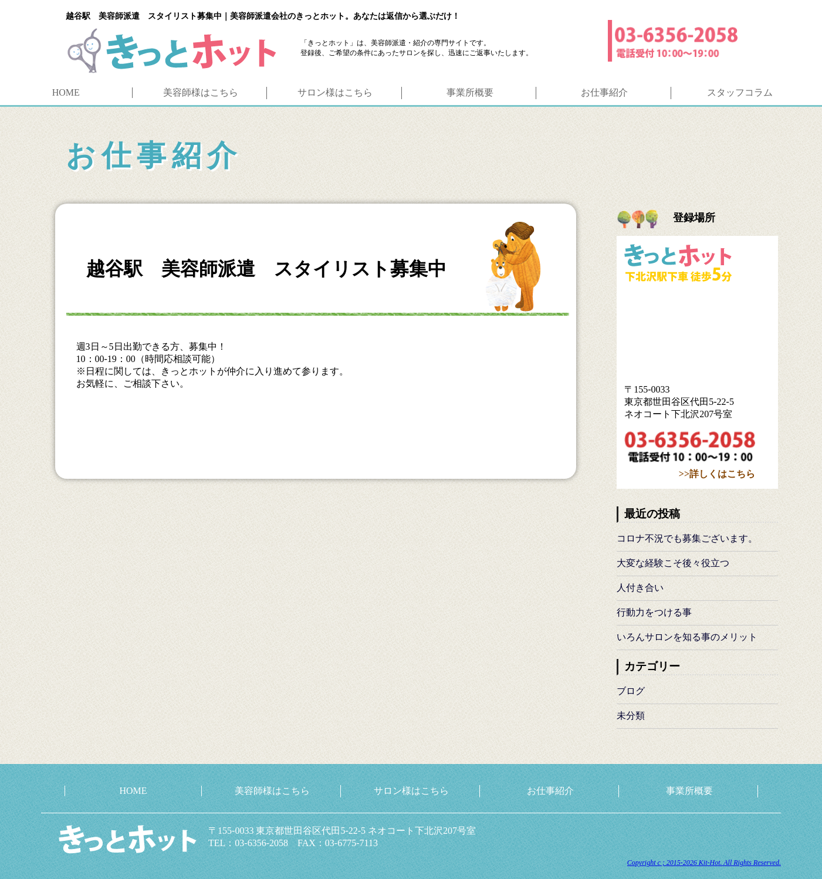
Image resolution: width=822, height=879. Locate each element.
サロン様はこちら (411, 791)
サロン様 (335, 92)
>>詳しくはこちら (717, 474)
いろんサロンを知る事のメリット (687, 637)
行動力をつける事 (654, 612)
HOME (66, 92)
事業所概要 (469, 92)
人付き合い (640, 588)
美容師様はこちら (272, 791)
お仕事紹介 (604, 92)
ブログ (631, 691)
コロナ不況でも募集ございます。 (687, 538)
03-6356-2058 (689, 449)
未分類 (631, 716)
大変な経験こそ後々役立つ (673, 563)
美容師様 (200, 92)
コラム (740, 92)
